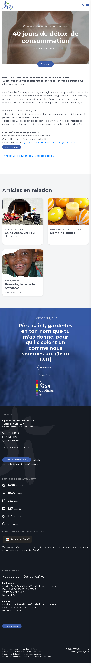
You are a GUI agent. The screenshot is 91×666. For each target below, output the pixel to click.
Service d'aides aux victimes (15, 467)
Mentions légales (22, 652)
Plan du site (7, 652)
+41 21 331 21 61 (12, 436)
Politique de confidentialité (13, 655)
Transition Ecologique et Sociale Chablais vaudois (28, 156)
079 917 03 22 (34, 142)
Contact (27, 660)
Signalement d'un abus (16, 463)
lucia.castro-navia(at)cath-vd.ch (62, 142)
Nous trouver (12, 444)
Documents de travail (11, 657)
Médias (34, 652)
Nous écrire (11, 440)
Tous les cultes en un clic (14, 450)
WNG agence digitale (80, 655)
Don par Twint (12, 629)
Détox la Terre (11, 147)
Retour (47, 64)
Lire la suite (45, 370)
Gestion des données (42, 660)
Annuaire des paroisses (32, 657)
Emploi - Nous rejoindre (11, 660)
